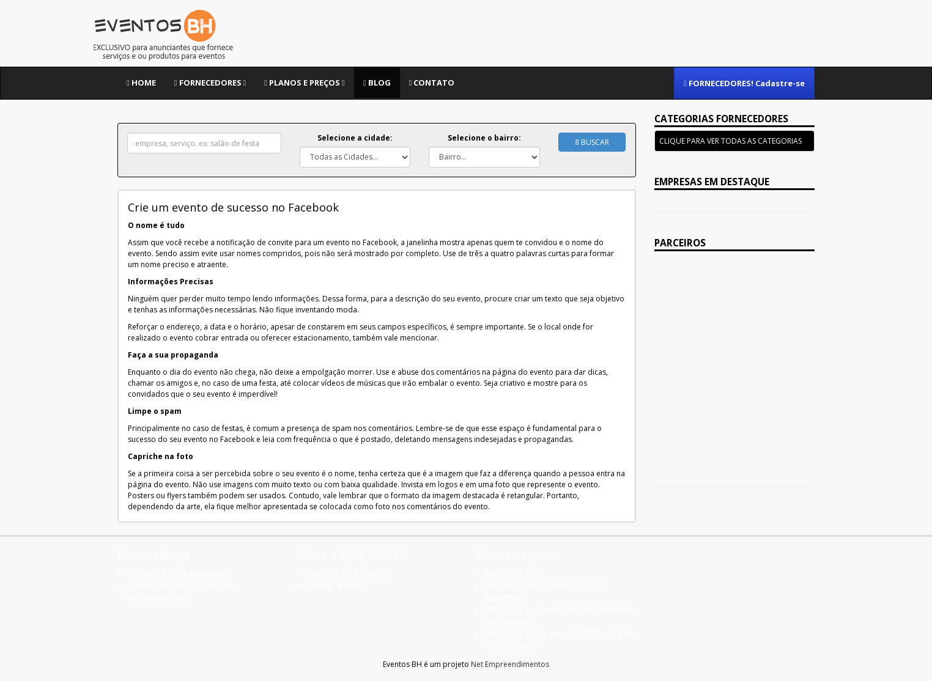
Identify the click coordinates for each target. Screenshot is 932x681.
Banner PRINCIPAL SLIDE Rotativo (542, 591)
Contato (432, 82)
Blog (377, 82)
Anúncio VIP (511, 573)
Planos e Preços (304, 82)
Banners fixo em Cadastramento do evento (558, 615)
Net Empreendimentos (510, 664)
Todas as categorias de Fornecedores (179, 591)
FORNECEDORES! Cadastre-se (744, 83)
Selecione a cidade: (355, 138)
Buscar (592, 142)
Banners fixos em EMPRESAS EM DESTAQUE (558, 640)
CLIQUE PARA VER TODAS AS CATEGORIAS (730, 141)
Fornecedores (210, 82)
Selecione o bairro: (484, 138)
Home (141, 82)
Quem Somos (336, 585)
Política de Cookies (348, 573)
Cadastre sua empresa (178, 573)
